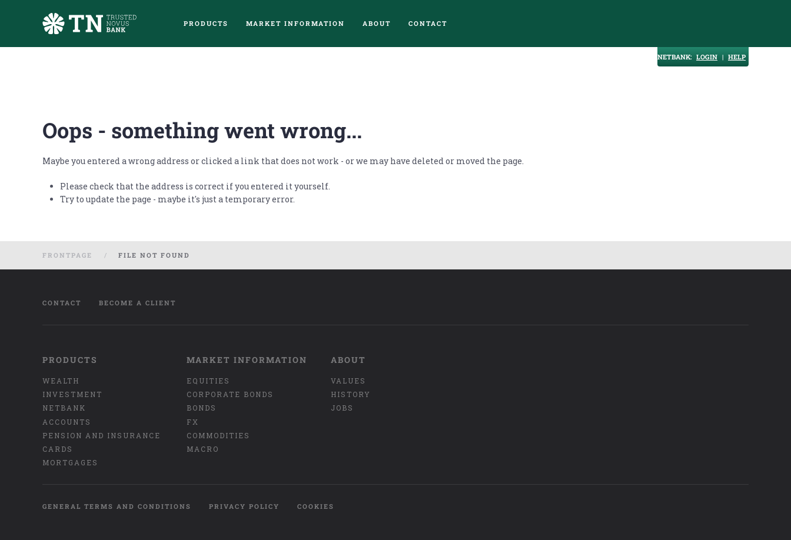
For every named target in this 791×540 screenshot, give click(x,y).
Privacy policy (244, 506)
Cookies (315, 506)
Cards (57, 449)
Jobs (342, 407)
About (377, 23)
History (351, 394)
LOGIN (706, 56)
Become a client (137, 302)
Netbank (64, 407)
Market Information (295, 23)
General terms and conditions (116, 506)
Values (348, 380)
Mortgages (70, 462)
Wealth (60, 380)
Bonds (202, 407)
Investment (72, 394)
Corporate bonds (230, 394)
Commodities (218, 435)
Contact (427, 23)
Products (206, 23)
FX (193, 421)
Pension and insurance (101, 435)
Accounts (66, 421)
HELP (737, 56)
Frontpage (67, 255)
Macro (203, 449)
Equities (208, 380)
